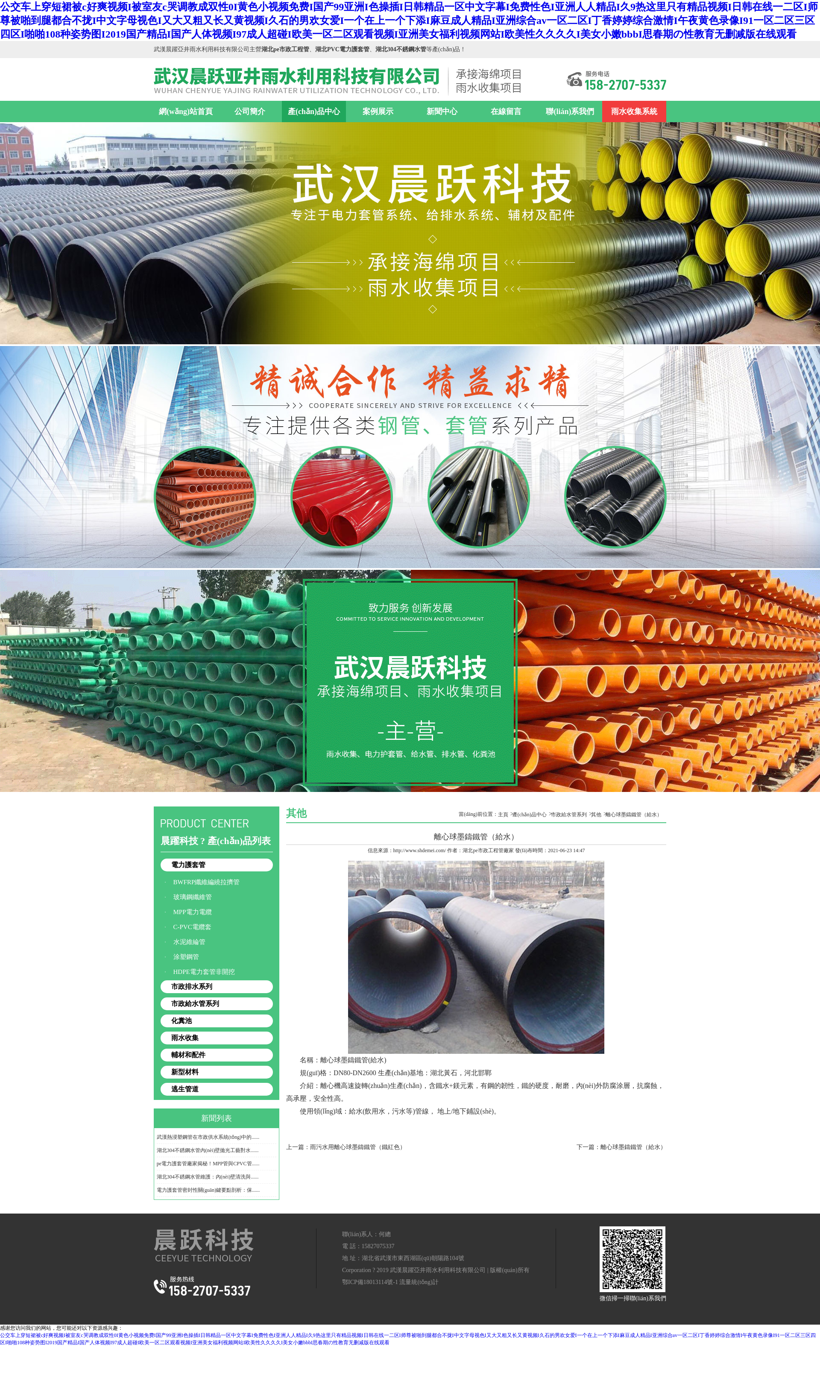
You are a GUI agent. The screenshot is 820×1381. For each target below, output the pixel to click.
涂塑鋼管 (186, 956)
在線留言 (506, 111)
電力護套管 (188, 864)
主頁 (503, 815)
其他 (596, 815)
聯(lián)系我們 (570, 111)
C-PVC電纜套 (192, 927)
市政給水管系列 (195, 1003)
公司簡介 (249, 111)
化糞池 (181, 1020)
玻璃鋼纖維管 (192, 897)
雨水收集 (185, 1037)
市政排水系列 (191, 986)
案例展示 (378, 111)
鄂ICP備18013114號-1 (370, 1282)
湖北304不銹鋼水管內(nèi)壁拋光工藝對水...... (208, 1150)
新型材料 (185, 1072)
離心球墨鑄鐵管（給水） (634, 815)
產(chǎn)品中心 (314, 111)
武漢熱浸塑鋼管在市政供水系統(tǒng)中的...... (208, 1137)
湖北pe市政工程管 (483, 850)
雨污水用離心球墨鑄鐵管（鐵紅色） (358, 1147)
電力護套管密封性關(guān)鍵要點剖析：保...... (208, 1190)
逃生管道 (185, 1089)
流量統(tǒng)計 (418, 1282)
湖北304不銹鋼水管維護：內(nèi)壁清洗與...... (208, 1177)
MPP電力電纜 (192, 912)
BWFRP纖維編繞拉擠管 (206, 882)
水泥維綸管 (189, 941)
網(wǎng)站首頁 (186, 111)
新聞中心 (442, 111)
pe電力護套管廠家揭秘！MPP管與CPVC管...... (208, 1164)
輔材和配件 (188, 1054)
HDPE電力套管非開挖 (204, 971)
